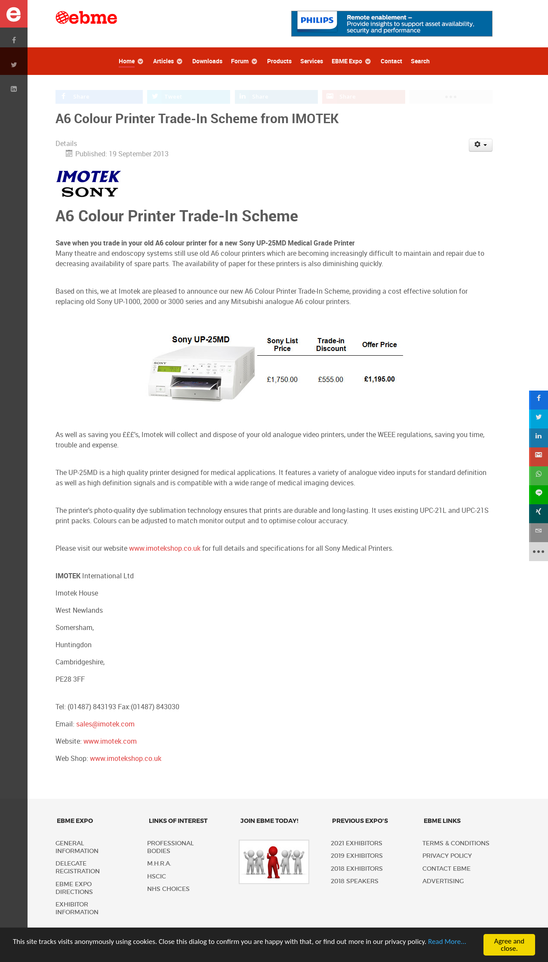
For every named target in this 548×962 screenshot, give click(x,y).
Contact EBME (446, 868)
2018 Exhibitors (357, 868)
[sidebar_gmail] (538, 456)
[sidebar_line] (538, 494)
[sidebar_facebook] (538, 400)
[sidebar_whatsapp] (538, 475)
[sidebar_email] (538, 532)
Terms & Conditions (456, 843)
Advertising (443, 881)
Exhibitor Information (77, 908)
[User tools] (481, 145)
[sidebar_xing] (538, 513)
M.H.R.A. (159, 863)
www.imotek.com (110, 741)
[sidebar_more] (538, 551)
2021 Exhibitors (356, 843)
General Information (77, 847)
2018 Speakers (355, 881)
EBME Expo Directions (74, 888)
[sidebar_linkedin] (538, 437)
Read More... (447, 942)
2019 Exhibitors (357, 856)
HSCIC (156, 876)
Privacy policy (447, 856)
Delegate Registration (77, 867)
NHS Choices (168, 889)
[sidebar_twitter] (538, 419)
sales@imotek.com (105, 724)
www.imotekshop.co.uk (164, 548)
